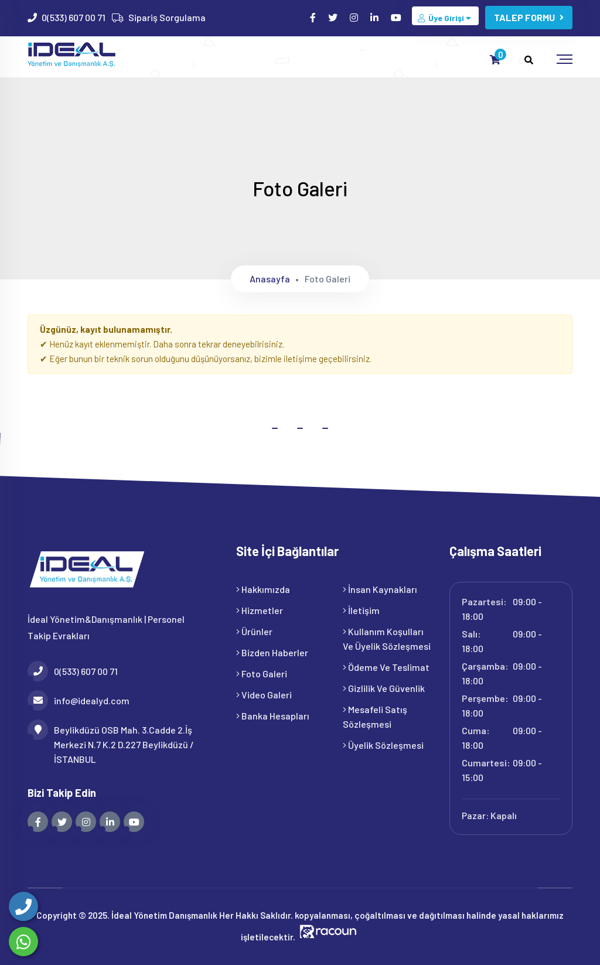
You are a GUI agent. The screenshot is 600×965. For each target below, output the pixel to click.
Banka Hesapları (272, 715)
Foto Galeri (261, 673)
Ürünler (254, 631)
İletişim (361, 610)
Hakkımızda (263, 589)
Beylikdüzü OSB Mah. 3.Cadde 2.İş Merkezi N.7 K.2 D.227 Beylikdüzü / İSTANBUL (111, 743)
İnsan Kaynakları (380, 589)
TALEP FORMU (529, 17)
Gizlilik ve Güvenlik (384, 688)
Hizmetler (259, 610)
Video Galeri (264, 694)
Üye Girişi (445, 18)
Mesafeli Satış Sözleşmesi (375, 716)
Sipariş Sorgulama (167, 17)
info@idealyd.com (78, 700)
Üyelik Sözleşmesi (383, 745)
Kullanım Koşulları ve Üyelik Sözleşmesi (387, 639)
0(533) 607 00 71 (73, 17)
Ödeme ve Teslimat (386, 667)
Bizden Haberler (272, 652)
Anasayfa (270, 278)
